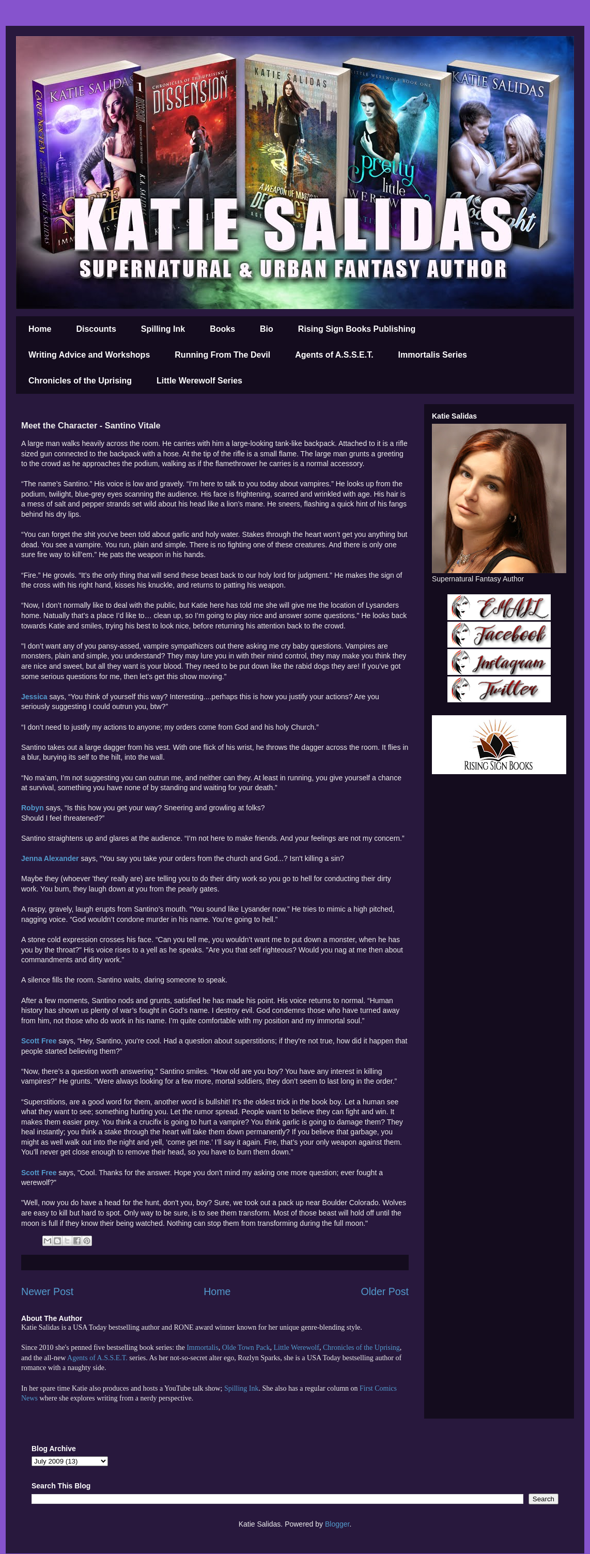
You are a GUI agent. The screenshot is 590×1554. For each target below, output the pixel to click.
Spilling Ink (163, 329)
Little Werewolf (296, 1347)
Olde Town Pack (246, 1347)
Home (39, 329)
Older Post (385, 1291)
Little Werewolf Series (199, 380)
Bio (266, 329)
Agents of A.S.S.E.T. (334, 354)
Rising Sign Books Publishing (357, 329)
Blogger (337, 1524)
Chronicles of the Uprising (80, 380)
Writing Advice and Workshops (89, 354)
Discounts (96, 329)
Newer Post (47, 1291)
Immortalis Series (432, 354)
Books (222, 329)
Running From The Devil (222, 354)
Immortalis (202, 1347)
